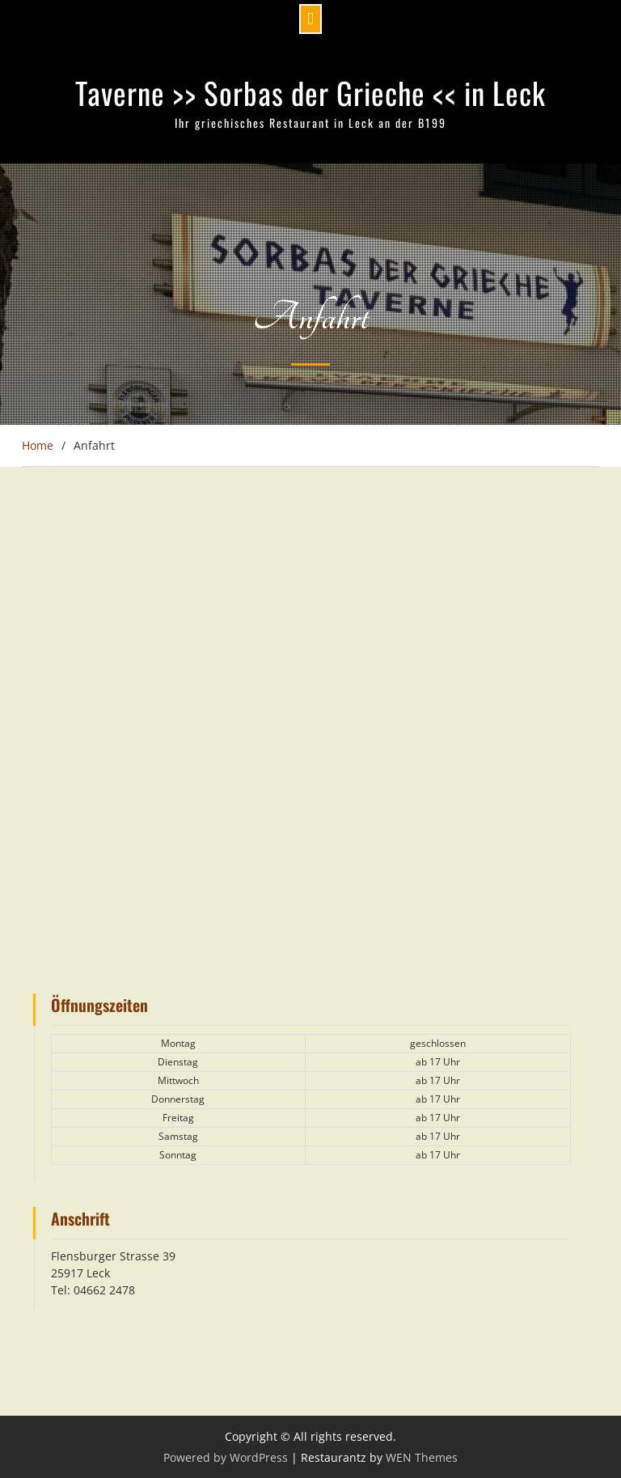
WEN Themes (422, 1457)
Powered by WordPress (225, 1457)
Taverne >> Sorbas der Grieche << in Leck (310, 92)
